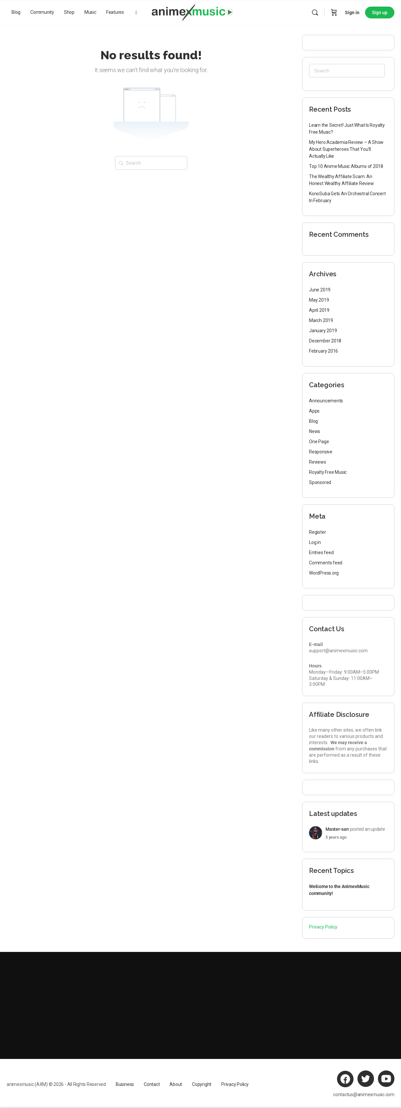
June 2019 (319, 289)
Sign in (352, 12)
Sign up (379, 12)
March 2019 (321, 320)
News (314, 431)
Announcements (326, 400)
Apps (314, 411)
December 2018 (325, 340)
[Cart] (334, 12)
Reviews (317, 462)
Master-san (337, 829)
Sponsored (320, 482)
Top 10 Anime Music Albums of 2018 (346, 166)
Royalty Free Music (328, 472)
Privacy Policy (323, 927)
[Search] (315, 12)
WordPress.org (324, 573)
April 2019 (319, 310)
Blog (313, 421)
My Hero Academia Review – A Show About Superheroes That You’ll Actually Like (346, 149)
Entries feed (321, 552)
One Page (319, 441)
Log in (315, 542)
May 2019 (319, 300)
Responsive (320, 451)
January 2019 (323, 330)
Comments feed (325, 562)
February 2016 (323, 351)
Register (317, 532)
